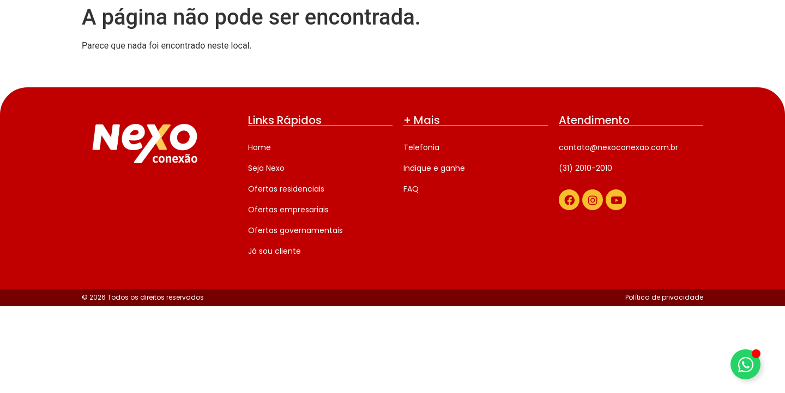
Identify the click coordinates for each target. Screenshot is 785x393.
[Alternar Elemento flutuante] (745, 364)
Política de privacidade (664, 297)
